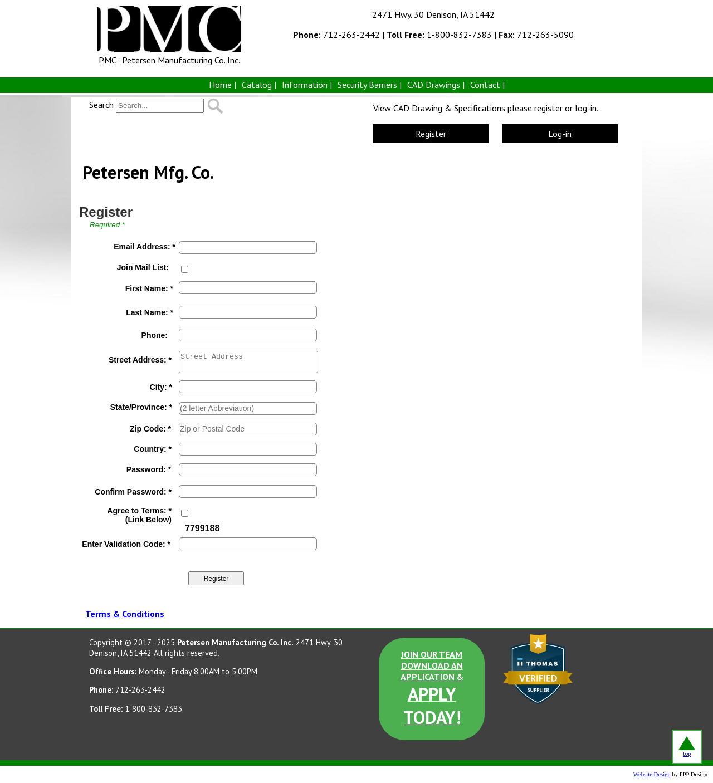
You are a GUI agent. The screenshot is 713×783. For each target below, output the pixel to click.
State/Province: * (141, 407)
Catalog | (259, 84)
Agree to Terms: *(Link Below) (139, 515)
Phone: (154, 335)
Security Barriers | (370, 84)
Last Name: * (149, 312)
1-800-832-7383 (439, 34)
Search (101, 104)
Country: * (153, 448)
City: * (161, 387)
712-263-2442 (336, 34)
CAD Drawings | (436, 84)
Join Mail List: (143, 267)
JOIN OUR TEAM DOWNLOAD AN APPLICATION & (432, 689)
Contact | (487, 84)
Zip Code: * (150, 428)
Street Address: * (140, 359)
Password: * (148, 469)
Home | (222, 84)
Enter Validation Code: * (126, 544)
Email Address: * (144, 246)
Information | (307, 84)
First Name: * (149, 288)
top (686, 746)
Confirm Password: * (133, 491)
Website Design (652, 774)
